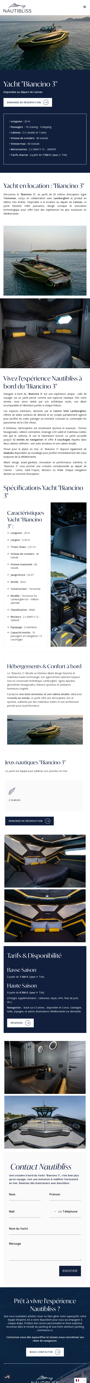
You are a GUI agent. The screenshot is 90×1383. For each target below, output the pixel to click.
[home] (21, 8)
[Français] (80, 1380)
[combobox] (56, 1211)
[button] (85, 7)
